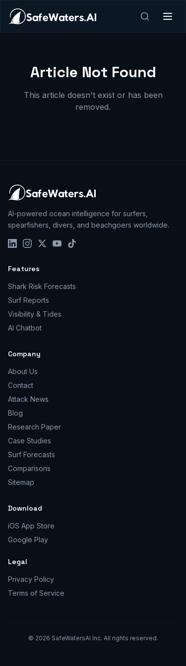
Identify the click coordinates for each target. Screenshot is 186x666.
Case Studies (29, 440)
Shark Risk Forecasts (42, 286)
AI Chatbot (25, 328)
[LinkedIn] (12, 243)
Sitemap (21, 482)
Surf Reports (28, 300)
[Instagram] (27, 243)
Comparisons (29, 468)
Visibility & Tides (35, 314)
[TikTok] (71, 243)
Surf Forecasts (31, 454)
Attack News (28, 399)
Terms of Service (36, 593)
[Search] (145, 16)
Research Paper (34, 427)
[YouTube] (57, 243)
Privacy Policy (31, 579)
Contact (20, 385)
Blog (15, 413)
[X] (42, 243)
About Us (23, 371)
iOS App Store (31, 526)
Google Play (28, 539)
